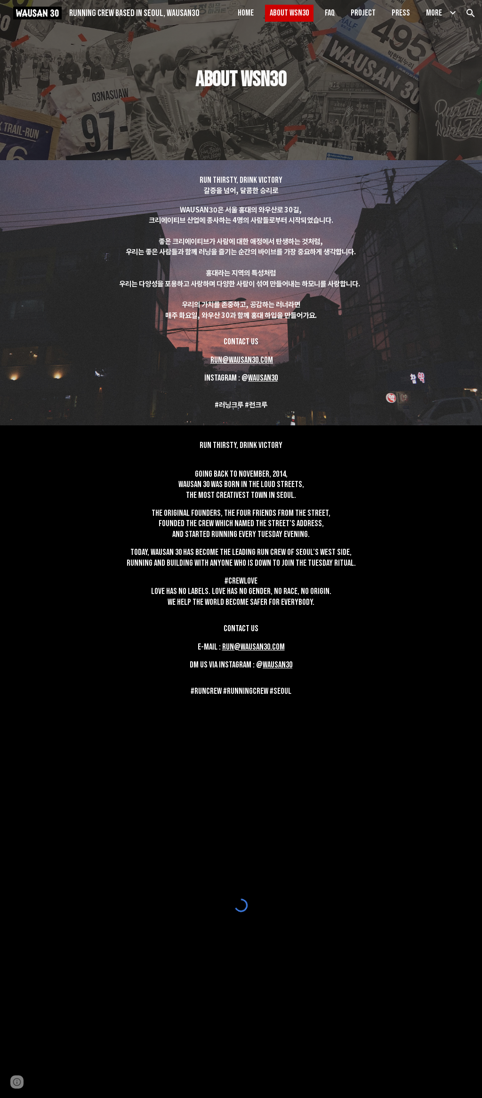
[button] (470, 13)
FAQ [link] (330, 13)
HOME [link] (246, 13)
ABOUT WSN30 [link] (289, 13)
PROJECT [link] (363, 13)
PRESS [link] (401, 13)
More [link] (434, 13)
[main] (241, 80)
